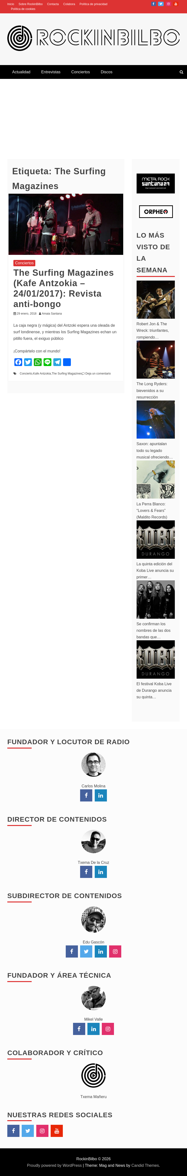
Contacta (53, 4)
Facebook (153, 4)
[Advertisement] (93, 115)
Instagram (168, 4)
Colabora (69, 4)
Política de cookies (23, 9)
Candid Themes (145, 1165)
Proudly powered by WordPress (55, 1165)
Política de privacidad (93, 4)
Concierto (26, 373)
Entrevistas (50, 72)
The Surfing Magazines (67, 373)
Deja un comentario (98, 373)
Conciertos (80, 72)
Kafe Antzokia (42, 373)
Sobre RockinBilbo (31, 4)
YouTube (175, 4)
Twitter (161, 4)
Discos (106, 72)
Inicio (10, 4)
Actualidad (21, 72)
